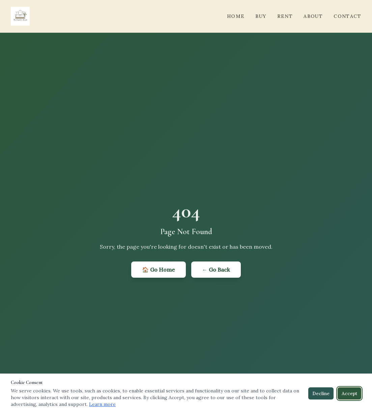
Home (236, 16)
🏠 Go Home (158, 269)
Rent (285, 16)
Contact (347, 16)
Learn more (102, 404)
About (313, 16)
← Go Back (216, 269)
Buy (260, 16)
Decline (321, 393)
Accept (349, 393)
